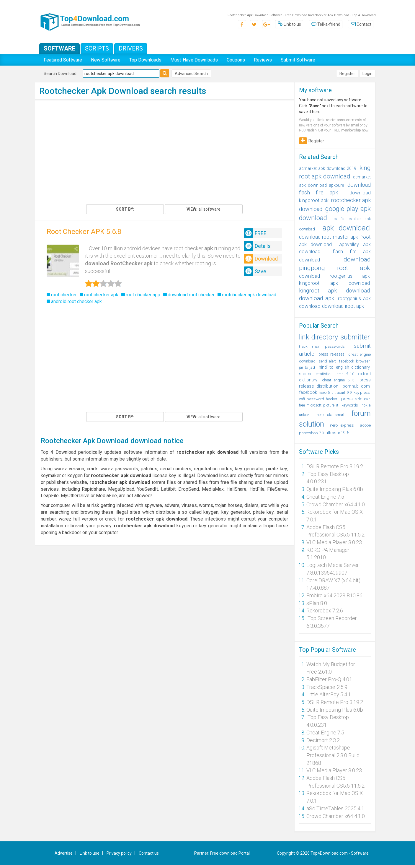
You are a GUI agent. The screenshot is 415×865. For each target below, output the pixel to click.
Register (347, 73)
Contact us (149, 853)
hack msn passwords (322, 346)
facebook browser (354, 361)
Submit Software (298, 60)
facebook (308, 392)
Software (59, 48)
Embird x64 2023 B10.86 (334, 595)
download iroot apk (343, 306)
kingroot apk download (334, 290)
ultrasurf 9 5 (337, 432)
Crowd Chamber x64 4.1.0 (335, 504)
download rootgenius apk (334, 276)
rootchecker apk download (249, 294)
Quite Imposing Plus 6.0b (334, 489)
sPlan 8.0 (316, 603)
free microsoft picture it (318, 405)
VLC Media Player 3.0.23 (334, 542)
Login (367, 73)
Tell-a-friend (325, 24)
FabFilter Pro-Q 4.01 (329, 679)
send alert (327, 361)
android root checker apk (76, 301)
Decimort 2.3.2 (323, 740)
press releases (331, 354)
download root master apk (328, 237)
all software (203, 209)
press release (355, 398)
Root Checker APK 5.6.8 (84, 231)
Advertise (64, 853)
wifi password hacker (318, 399)
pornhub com (356, 386)
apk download (346, 228)
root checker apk (101, 294)
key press (362, 392)
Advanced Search (191, 73)
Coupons (236, 60)
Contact (360, 24)
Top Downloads (145, 60)
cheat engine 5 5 (338, 380)
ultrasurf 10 (344, 374)
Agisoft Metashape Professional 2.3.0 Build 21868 (333, 755)
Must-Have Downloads (194, 60)
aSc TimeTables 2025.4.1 (335, 808)
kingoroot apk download (334, 283)
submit (306, 373)
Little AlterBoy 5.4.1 (328, 694)
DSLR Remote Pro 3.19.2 (334, 466)
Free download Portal (230, 853)
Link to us (289, 24)
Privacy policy (119, 853)
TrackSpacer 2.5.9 (326, 687)
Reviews (263, 60)
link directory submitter (334, 337)
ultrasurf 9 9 (341, 392)
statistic (323, 373)
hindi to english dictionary (344, 367)
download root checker (191, 294)
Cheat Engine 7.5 (325, 497)
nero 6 (324, 392)
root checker (64, 294)
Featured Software (63, 60)
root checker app (143, 294)
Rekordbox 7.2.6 (324, 610)
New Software (105, 60)
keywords (350, 405)
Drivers (131, 48)
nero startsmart (330, 414)
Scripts (97, 48)
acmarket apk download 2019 (328, 168)
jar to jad (307, 367)
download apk (316, 298)
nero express (342, 425)
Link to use (89, 853)
